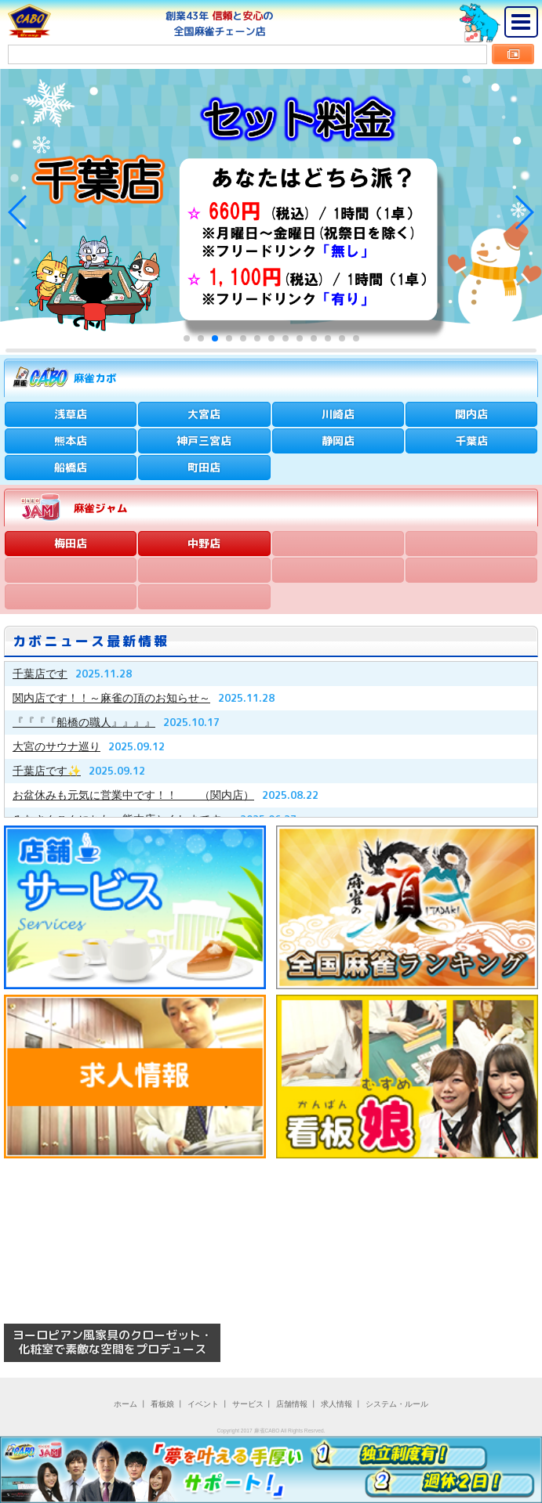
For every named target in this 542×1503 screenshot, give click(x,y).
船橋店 (70, 467)
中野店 (203, 543)
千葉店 (471, 440)
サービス (248, 1404)
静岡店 (338, 440)
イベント (203, 1404)
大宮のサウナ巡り (56, 746)
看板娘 (162, 1404)
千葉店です (40, 673)
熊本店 (70, 440)
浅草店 (70, 413)
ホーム (125, 1404)
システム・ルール (397, 1404)
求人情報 (336, 1404)
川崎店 (338, 413)
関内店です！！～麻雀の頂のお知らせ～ (111, 697)
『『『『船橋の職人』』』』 (84, 722)
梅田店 (70, 543)
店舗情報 (291, 1404)
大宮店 (203, 413)
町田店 (203, 467)
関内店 (471, 413)
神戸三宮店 (203, 440)
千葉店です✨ (47, 770)
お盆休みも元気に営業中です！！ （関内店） (133, 794)
